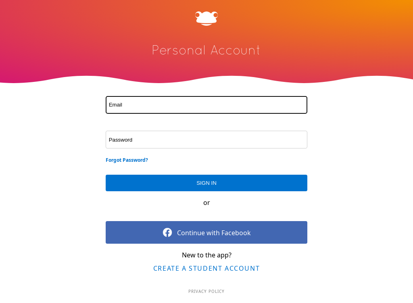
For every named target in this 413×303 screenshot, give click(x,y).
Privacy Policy (206, 291)
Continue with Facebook (207, 232)
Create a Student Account (206, 268)
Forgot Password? (127, 160)
